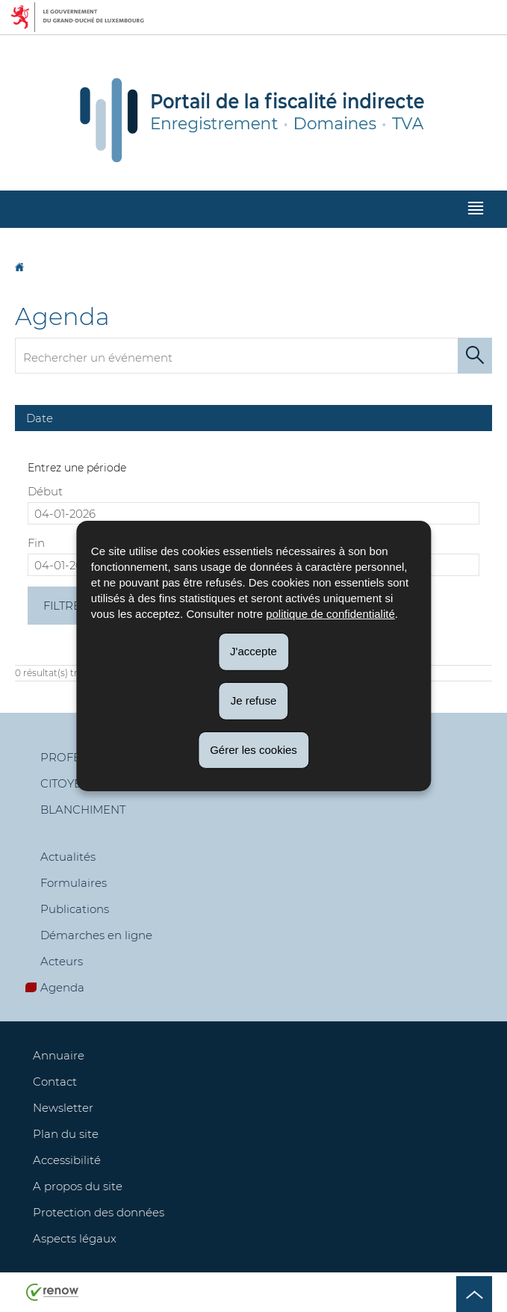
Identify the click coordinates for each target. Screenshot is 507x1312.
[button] (475, 209)
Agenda (62, 987)
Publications (74, 909)
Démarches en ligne (96, 935)
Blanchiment (82, 809)
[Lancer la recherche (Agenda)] (475, 356)
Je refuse (254, 700)
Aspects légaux (74, 1238)
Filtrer (66, 605)
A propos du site (77, 1186)
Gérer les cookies (253, 749)
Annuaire (58, 1055)
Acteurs (61, 961)
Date (39, 418)
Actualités (68, 857)
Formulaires (73, 883)
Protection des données (98, 1212)
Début (45, 491)
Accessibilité (67, 1160)
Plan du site (66, 1134)
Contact (55, 1081)
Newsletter (63, 1108)
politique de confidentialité (330, 613)
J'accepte (253, 651)
